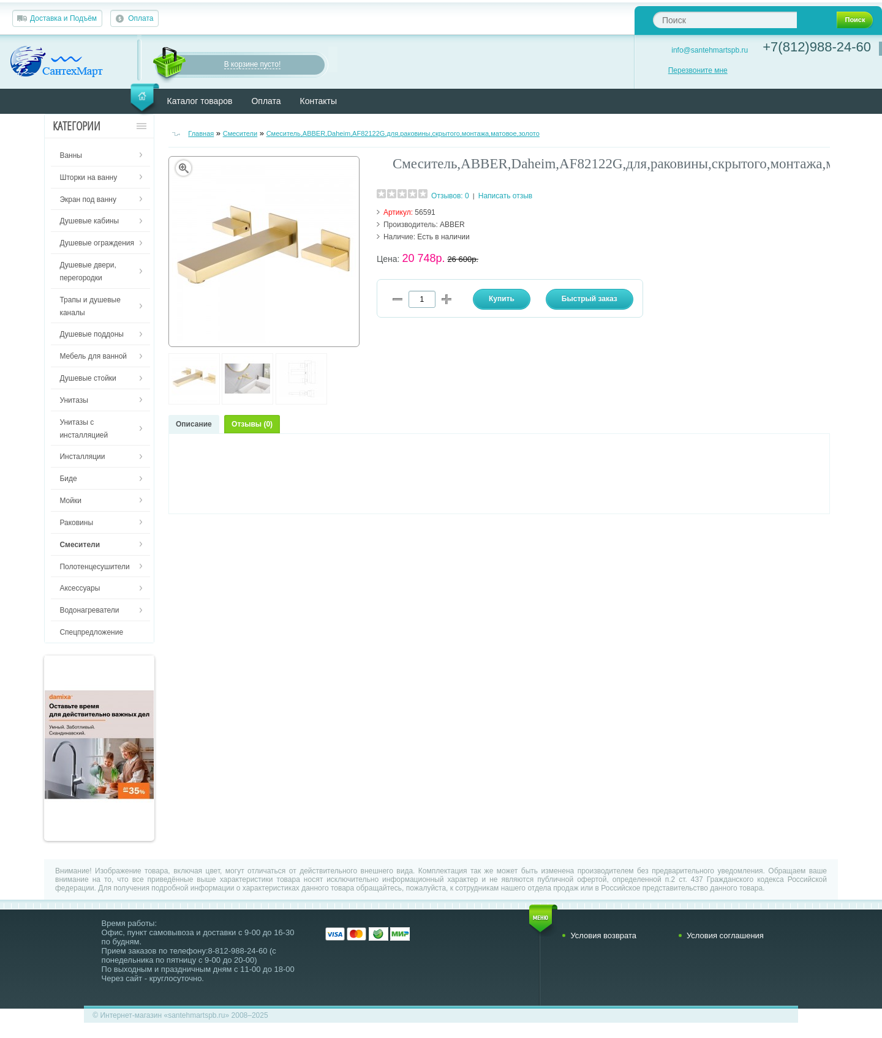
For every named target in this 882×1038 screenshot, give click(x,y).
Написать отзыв (505, 196)
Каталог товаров (200, 101)
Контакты (318, 101)
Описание (194, 424)
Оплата (140, 18)
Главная (201, 133)
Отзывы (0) (252, 424)
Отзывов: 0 (450, 196)
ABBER (452, 224)
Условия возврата (603, 935)
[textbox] (725, 20)
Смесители (240, 133)
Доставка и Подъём (63, 18)
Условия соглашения (725, 935)
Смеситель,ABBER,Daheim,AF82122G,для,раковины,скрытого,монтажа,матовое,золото (403, 133)
